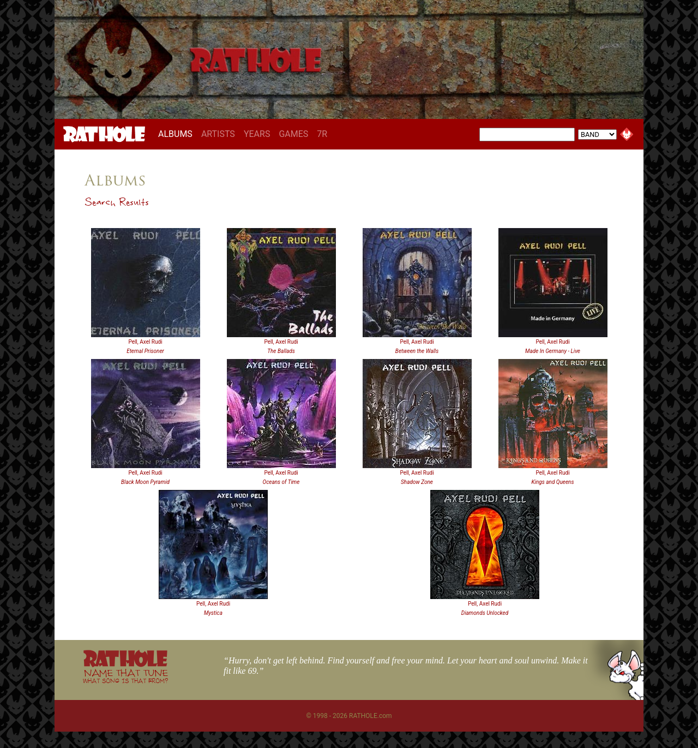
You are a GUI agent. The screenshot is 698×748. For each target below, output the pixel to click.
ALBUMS (177, 133)
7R (322, 134)
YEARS (257, 134)
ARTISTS (218, 134)
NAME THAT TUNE (125, 675)
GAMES (293, 134)
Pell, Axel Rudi (145, 342)
